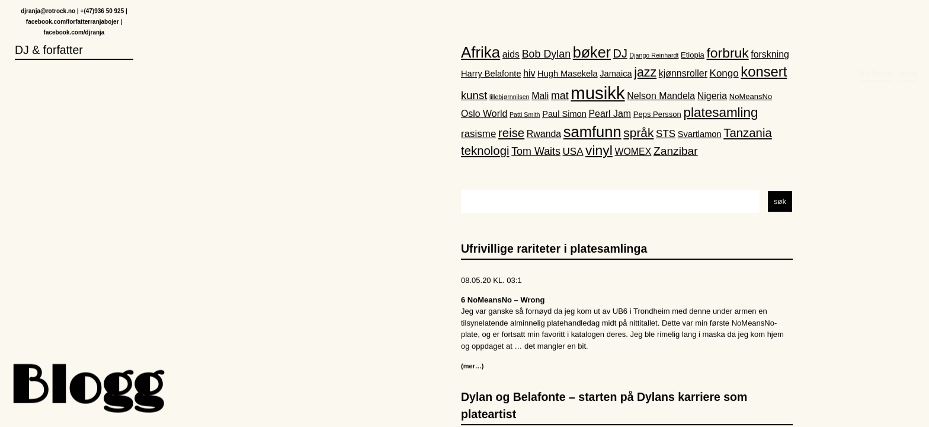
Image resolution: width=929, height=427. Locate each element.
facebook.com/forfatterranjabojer (72, 22)
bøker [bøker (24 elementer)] (592, 52)
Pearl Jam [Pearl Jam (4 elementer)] (610, 114)
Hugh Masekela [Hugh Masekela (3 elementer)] (567, 74)
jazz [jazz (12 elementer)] (645, 73)
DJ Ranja (876, 21)
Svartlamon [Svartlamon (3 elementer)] (700, 134)
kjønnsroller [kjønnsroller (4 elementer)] (683, 74)
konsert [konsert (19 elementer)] (764, 72)
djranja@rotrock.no (48, 11)
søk (780, 201)
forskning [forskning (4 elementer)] (770, 55)
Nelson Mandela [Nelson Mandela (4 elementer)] (661, 96)
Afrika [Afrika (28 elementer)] (480, 52)
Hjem (907, 21)
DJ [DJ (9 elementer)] (620, 53)
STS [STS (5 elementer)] (665, 134)
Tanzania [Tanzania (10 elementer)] (747, 133)
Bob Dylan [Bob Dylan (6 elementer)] (546, 54)
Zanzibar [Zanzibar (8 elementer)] (675, 152)
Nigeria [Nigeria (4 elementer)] (712, 96)
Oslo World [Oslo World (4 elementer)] (484, 114)
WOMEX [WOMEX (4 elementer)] (632, 153)
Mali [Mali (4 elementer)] (540, 96)
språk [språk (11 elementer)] (638, 133)
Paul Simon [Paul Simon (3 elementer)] (564, 114)
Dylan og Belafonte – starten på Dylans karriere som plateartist (604, 406)
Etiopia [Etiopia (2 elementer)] (692, 55)
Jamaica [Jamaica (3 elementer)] (616, 74)
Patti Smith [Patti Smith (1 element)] (525, 115)
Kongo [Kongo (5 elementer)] (724, 73)
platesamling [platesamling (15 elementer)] (720, 113)
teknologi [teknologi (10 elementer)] (485, 151)
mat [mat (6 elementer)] (560, 96)
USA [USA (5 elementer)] (573, 152)
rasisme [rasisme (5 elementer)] (478, 134)
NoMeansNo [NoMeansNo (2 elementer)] (750, 97)
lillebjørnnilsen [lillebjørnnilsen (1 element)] (509, 97)
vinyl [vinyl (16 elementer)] (599, 151)
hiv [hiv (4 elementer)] (529, 74)
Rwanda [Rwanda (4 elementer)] (544, 134)
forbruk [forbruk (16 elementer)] (727, 53)
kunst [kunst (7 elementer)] (474, 96)
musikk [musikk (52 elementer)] (597, 93)
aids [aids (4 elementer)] (511, 55)
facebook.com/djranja (74, 33)
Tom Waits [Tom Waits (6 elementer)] (535, 152)
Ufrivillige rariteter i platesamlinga (554, 249)
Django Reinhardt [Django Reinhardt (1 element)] (654, 55)
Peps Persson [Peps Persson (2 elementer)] (657, 114)
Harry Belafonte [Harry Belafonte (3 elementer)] (491, 74)
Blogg (86, 388)
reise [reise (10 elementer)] (511, 133)
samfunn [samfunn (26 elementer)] (592, 132)
